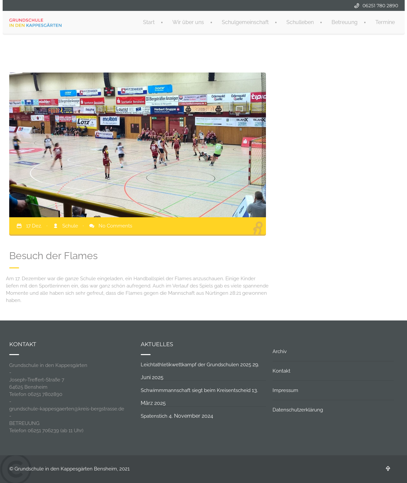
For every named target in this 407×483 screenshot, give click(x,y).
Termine (385, 21)
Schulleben (300, 21)
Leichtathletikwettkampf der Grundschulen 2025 (196, 365)
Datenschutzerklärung (298, 410)
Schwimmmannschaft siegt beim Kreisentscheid (195, 390)
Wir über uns (188, 21)
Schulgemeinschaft (245, 21)
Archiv (280, 351)
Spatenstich (154, 416)
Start (149, 21)
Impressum (285, 390)
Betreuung (345, 21)
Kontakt (281, 371)
